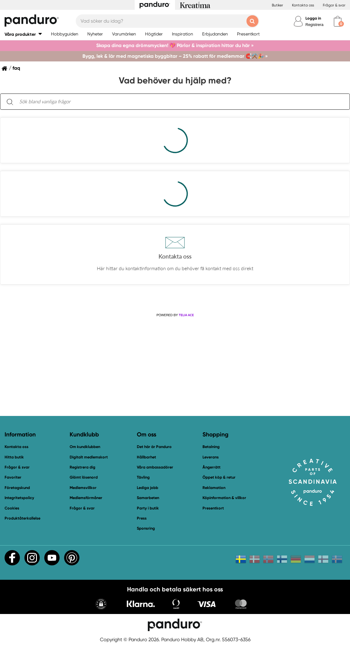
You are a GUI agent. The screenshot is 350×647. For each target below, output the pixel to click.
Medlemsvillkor (83, 487)
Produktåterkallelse (22, 518)
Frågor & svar (334, 5)
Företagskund (17, 487)
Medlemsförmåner (86, 497)
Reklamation (213, 487)
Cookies (12, 508)
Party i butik (148, 508)
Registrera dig (82, 467)
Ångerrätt (211, 467)
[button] (23, 34)
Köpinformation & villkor (224, 497)
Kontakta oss (303, 5)
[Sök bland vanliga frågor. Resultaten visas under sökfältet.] (180, 101)
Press (142, 518)
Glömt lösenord (84, 477)
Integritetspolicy (19, 497)
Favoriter (13, 477)
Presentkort (213, 508)
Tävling (143, 477)
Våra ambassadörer (155, 467)
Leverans (210, 457)
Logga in (313, 18)
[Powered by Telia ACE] (175, 315)
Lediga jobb (147, 487)
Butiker (277, 5)
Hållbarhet (146, 457)
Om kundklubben (85, 446)
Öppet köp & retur (218, 477)
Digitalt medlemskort (89, 457)
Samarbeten (148, 497)
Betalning (211, 446)
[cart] (337, 21)
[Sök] (10, 101)
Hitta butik (14, 457)
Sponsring (146, 528)
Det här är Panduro (154, 446)
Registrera (314, 24)
